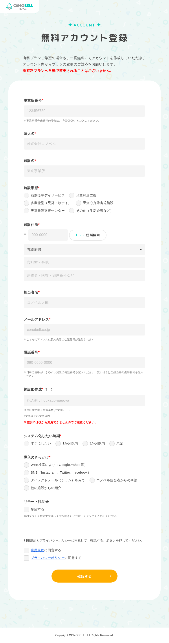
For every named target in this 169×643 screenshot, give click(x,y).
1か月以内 (70, 444)
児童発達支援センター (48, 211)
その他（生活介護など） (95, 211)
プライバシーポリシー (48, 559)
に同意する (46, 551)
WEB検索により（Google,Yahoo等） (59, 465)
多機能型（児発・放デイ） (51, 203)
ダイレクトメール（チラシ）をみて (58, 480)
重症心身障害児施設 (98, 203)
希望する (37, 510)
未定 (119, 444)
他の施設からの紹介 (46, 488)
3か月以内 (97, 444)
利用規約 (37, 551)
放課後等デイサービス (48, 195)
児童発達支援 (86, 195)
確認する (84, 576)
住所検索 (88, 235)
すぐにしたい (41, 444)
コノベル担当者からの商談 (117, 480)
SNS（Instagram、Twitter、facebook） (61, 473)
